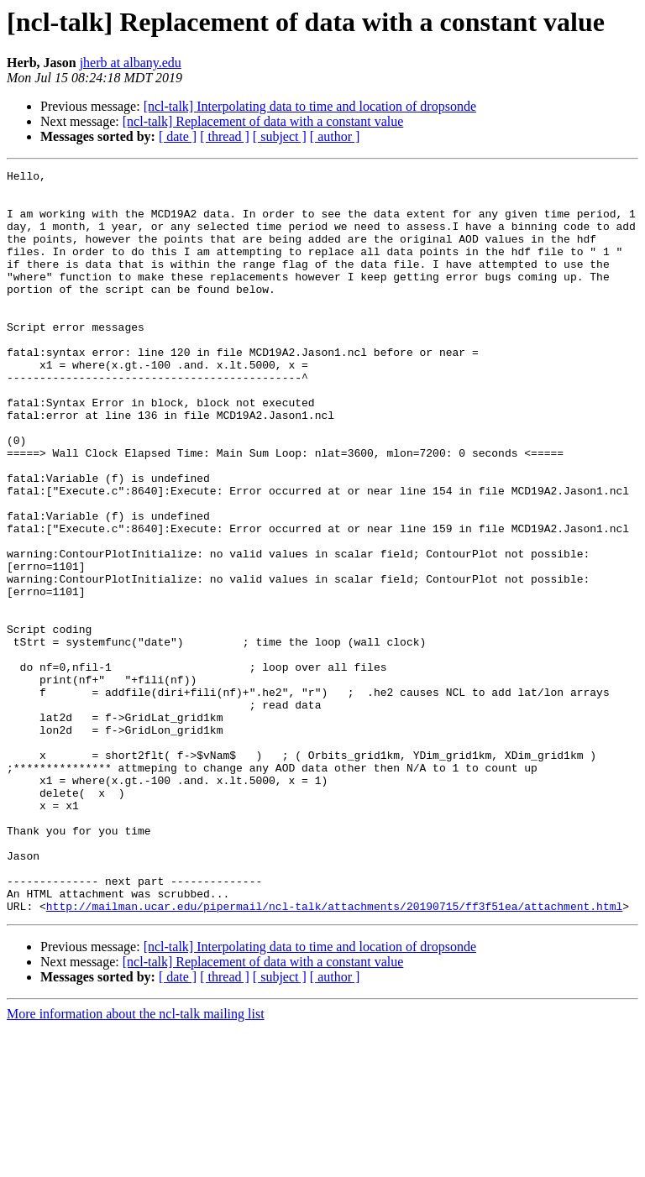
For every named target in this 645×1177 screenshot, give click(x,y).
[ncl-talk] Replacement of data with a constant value (263, 121)
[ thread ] (224, 136)
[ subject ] (280, 136)
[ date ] (178, 136)
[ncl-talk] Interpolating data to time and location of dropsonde (310, 106)
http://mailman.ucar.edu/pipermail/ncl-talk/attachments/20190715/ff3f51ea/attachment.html (334, 1054)
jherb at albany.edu (130, 62)
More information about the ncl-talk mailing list (136, 1162)
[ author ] (335, 136)
